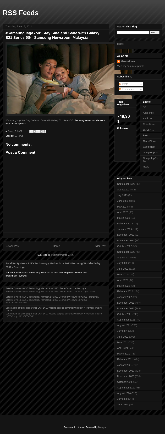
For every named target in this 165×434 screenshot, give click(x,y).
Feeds (146, 135)
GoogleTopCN (150, 152)
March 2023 (123, 217)
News (20, 136)
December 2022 (125, 234)
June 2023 (122, 201)
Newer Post (12, 246)
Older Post (100, 246)
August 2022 (124, 257)
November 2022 (125, 240)
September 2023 (126, 184)
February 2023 (125, 223)
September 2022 (126, 251)
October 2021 (124, 314)
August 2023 (124, 189)
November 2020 (125, 376)
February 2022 (125, 291)
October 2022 (124, 246)
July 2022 (122, 263)
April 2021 (122, 348)
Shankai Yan (128, 61)
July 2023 (122, 195)
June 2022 (122, 268)
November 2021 (125, 308)
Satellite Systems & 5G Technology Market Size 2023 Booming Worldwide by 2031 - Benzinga (52, 296)
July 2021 (122, 331)
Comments (126, 89)
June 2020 (122, 404)
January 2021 (124, 365)
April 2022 (122, 280)
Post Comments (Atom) (62, 255)
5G (14, 136)
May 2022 (122, 274)
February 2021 (125, 359)
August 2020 (124, 393)
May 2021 (122, 342)
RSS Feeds (21, 13)
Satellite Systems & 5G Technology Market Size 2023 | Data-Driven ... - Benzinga (46, 288)
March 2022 (123, 285)
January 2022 (124, 297)
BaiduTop (148, 118)
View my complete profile (130, 66)
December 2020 (125, 370)
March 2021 (123, 353)
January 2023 (124, 229)
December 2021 (125, 302)
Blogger (102, 427)
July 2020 (122, 399)
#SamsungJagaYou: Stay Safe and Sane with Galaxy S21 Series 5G (39, 120)
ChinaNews (149, 124)
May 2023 (122, 206)
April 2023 (122, 212)
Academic (148, 112)
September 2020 (126, 387)
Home (56, 246)
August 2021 (124, 325)
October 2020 (124, 382)
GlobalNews (149, 141)
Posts (123, 84)
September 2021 (126, 319)
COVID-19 (148, 130)
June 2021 (122, 336)
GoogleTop (149, 146)
